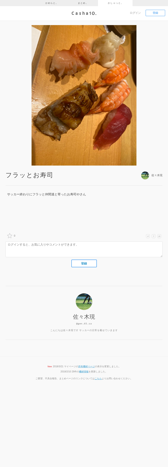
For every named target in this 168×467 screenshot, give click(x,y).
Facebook (100, 425)
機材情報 (84, 371)
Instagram (100, 429)
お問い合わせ (69, 448)
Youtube (99, 420)
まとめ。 (83, 3)
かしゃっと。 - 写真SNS (74, 420)
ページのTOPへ (84, 395)
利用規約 (66, 439)
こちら (98, 378)
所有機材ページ (86, 366)
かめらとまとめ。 (71, 434)
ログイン (135, 12)
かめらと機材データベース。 (77, 429)
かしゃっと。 (115, 3)
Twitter (98, 416)
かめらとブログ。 (71, 425)
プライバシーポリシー (73, 443)
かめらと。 (51, 3)
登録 (155, 12)
